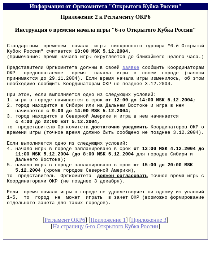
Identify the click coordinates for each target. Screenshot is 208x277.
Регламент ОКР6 (64, 254)
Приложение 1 (108, 254)
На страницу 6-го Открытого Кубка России (105, 261)
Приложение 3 (148, 254)
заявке (130, 73)
